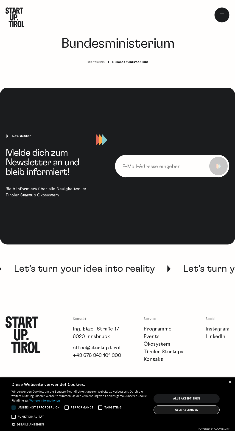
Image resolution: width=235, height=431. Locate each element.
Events (151, 336)
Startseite (96, 62)
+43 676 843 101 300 (97, 355)
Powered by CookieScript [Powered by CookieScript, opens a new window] (215, 428)
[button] (79, 424)
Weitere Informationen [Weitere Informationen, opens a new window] (44, 400)
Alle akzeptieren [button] (186, 398)
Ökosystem (157, 344)
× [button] (230, 382)
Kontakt (153, 359)
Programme (157, 328)
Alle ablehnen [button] (186, 410)
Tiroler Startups (163, 351)
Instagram (217, 328)
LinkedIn (215, 336)
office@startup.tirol (96, 347)
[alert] (117, 404)
